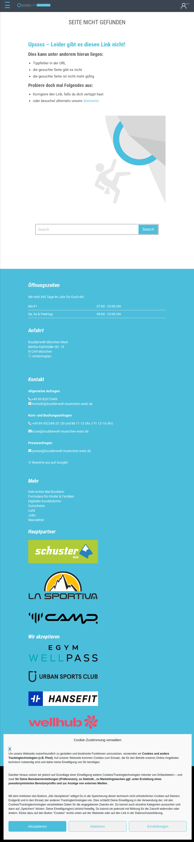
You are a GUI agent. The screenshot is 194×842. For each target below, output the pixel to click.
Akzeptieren (37, 826)
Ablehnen (97, 826)
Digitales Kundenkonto (44, 501)
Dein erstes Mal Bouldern (46, 492)
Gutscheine (36, 506)
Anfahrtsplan (41, 356)
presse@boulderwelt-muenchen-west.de (61, 451)
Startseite (91, 101)
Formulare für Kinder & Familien (51, 496)
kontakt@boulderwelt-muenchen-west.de (62, 404)
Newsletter (36, 520)
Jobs (32, 515)
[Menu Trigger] (7, 5)
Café (31, 510)
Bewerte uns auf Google (49, 462)
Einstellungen (157, 826)
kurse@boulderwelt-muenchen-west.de (60, 431)
